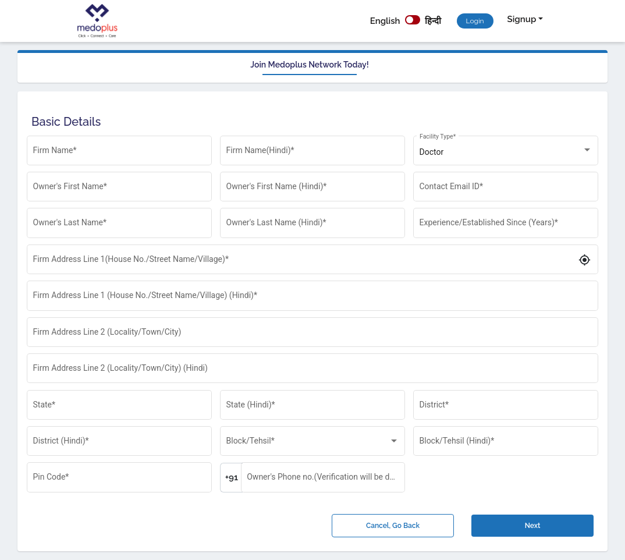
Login (475, 21)
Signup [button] (522, 19)
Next (533, 526)
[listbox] (506, 152)
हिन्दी (433, 21)
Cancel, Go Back (393, 526)
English (385, 21)
